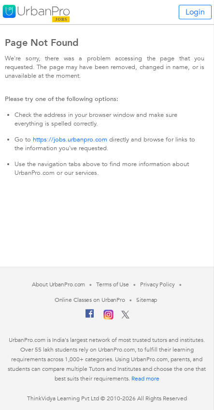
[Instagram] (108, 318)
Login (195, 12)
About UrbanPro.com (58, 284)
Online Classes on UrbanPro (90, 300)
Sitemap (146, 300)
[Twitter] (125, 317)
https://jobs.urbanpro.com (70, 139)
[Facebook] (90, 317)
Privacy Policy (157, 284)
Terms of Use (112, 284)
